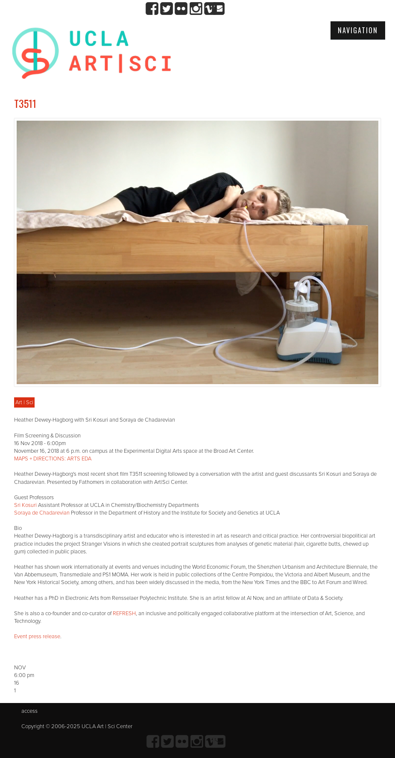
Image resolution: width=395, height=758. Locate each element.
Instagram (195, 8)
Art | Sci (24, 402)
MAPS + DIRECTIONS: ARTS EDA (52, 458)
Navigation (358, 30)
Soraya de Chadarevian (42, 512)
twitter (166, 8)
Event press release (37, 636)
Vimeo (210, 8)
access (29, 711)
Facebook (152, 8)
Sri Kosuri (25, 505)
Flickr (181, 8)
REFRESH (124, 613)
